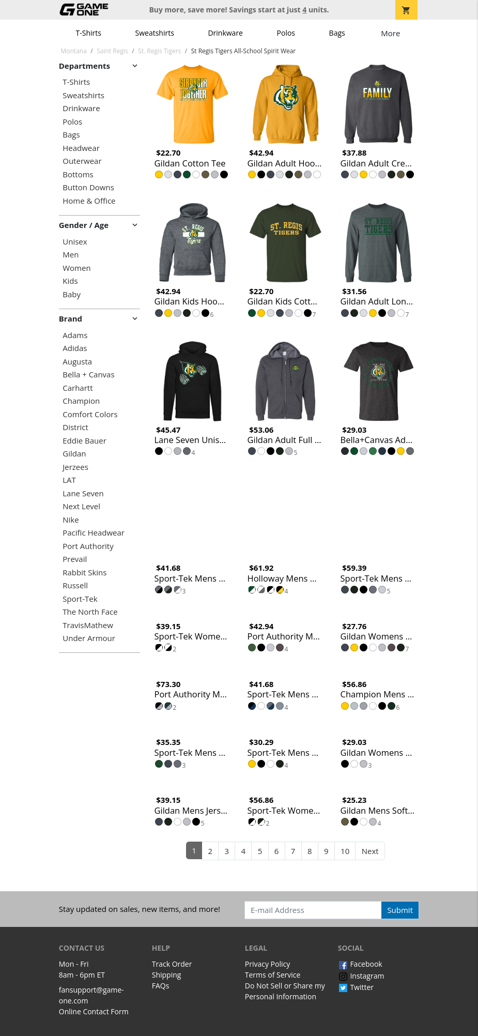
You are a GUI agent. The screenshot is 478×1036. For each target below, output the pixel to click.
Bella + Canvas (88, 374)
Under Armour (89, 638)
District (75, 427)
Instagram (361, 976)
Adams (75, 335)
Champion (81, 401)
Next (370, 851)
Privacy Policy (267, 964)
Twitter (356, 987)
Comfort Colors (90, 414)
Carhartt (77, 388)
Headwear (81, 148)
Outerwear (82, 161)
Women (76, 268)
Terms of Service (273, 975)
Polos (286, 33)
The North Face (90, 611)
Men (71, 254)
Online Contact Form (94, 1011)
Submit (400, 910)
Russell (75, 585)
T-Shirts (88, 33)
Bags (337, 33)
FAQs (160, 986)
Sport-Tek (80, 599)
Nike (71, 519)
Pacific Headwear (94, 532)
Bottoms (78, 174)
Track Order (172, 964)
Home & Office (89, 200)
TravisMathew (88, 625)
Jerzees (75, 467)
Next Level (81, 506)
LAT (69, 480)
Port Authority (88, 546)
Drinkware (225, 33)
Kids (70, 281)
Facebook (360, 964)
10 (345, 851)
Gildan (74, 453)
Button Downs (88, 187)
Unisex (75, 241)
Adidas (75, 348)
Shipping (166, 975)
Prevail (75, 559)
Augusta (77, 361)
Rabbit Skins (84, 572)
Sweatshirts (154, 33)
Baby (72, 294)
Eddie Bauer (84, 440)
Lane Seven (83, 493)
